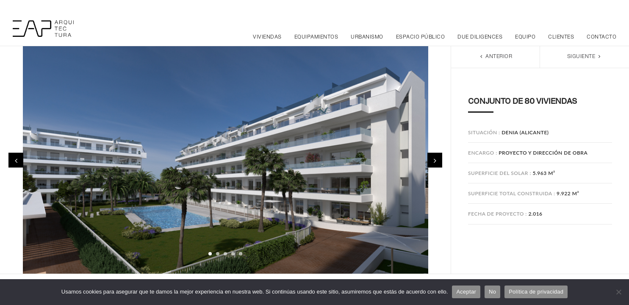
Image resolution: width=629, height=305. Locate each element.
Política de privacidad (536, 291)
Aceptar (466, 291)
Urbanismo (367, 37)
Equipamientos (316, 37)
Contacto (601, 37)
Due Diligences (479, 37)
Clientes (561, 37)
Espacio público (420, 37)
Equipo (525, 37)
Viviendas (267, 37)
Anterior (495, 56)
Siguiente (584, 56)
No (492, 291)
